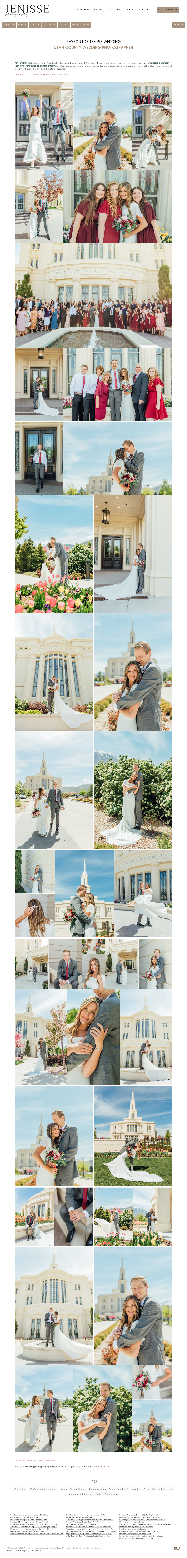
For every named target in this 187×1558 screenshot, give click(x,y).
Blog (130, 9)
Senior (34, 25)
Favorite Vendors (15, 1550)
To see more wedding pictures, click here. (35, 1460)
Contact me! (104, 1466)
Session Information (90, 9)
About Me (114, 9)
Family (22, 25)
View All (9, 25)
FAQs (27, 1550)
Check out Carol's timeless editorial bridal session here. (42, 74)
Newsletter (36, 1550)
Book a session (167, 9)
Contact (144, 9)
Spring (64, 25)
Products (49, 25)
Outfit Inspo (80, 25)
